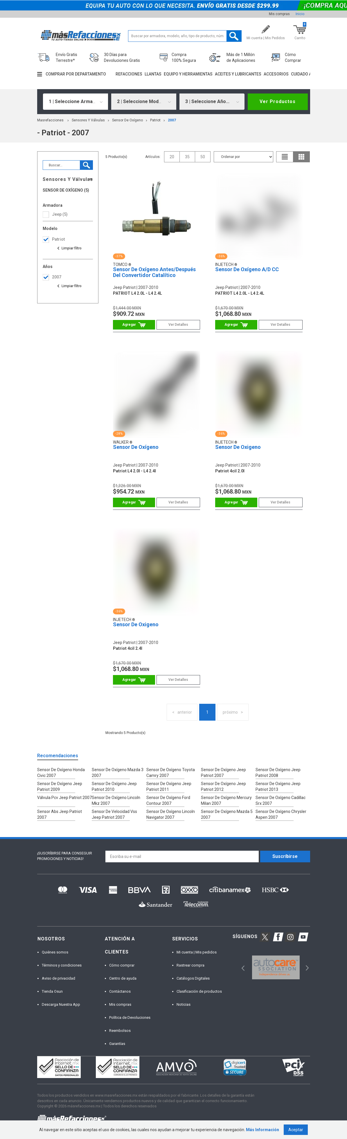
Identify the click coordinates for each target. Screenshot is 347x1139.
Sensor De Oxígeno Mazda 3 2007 (117, 772)
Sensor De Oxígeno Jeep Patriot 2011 (168, 786)
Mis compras (279, 14)
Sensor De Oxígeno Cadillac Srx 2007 (280, 800)
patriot (155, 120)
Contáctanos (120, 991)
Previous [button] (241, 967)
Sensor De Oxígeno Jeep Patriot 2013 (278, 786)
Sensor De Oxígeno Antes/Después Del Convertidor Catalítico (154, 272)
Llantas (153, 74)
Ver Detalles (178, 325)
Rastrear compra (190, 965)
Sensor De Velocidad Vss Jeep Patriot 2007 (114, 814)
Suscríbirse (285, 856)
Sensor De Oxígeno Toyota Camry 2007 (170, 772)
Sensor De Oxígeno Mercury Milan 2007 (226, 800)
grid (301, 157)
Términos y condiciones (62, 965)
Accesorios (276, 74)
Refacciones (129, 74)
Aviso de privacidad (58, 978)
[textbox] (185, 36)
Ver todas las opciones (69, 248)
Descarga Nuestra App (61, 1004)
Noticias (183, 1004)
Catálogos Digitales (193, 978)
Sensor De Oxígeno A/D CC (247, 269)
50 (202, 156)
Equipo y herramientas (188, 74)
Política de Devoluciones (129, 1017)
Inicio (300, 14)
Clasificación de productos (199, 991)
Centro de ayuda (122, 978)
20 (172, 156)
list (284, 157)
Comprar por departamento (76, 74)
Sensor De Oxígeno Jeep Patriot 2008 (278, 772)
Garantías (117, 1043)
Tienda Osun (52, 991)
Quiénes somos (55, 952)
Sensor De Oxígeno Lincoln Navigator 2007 (170, 814)
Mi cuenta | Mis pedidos (197, 952)
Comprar (134, 325)
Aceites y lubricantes (238, 74)
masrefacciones (50, 120)
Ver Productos (278, 101)
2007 (172, 120)
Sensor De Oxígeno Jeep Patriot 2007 (223, 772)
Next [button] (306, 967)
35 (187, 156)
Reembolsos (120, 1030)
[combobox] (75, 101)
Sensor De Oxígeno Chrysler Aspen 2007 (281, 814)
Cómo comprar (121, 965)
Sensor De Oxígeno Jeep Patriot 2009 (59, 786)
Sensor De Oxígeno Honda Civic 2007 (61, 772)
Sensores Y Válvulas (88, 120)
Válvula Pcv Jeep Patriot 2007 (64, 797)
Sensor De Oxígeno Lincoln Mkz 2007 (116, 800)
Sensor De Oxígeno (127, 120)
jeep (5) (60, 214)
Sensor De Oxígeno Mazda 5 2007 (227, 814)
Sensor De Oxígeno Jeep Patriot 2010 (114, 786)
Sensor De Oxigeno (238, 447)
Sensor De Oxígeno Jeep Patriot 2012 (223, 786)
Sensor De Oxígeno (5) (66, 190)
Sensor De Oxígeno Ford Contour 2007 (168, 800)
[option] (276, 968)
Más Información (262, 1129)
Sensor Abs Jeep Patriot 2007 (59, 814)
